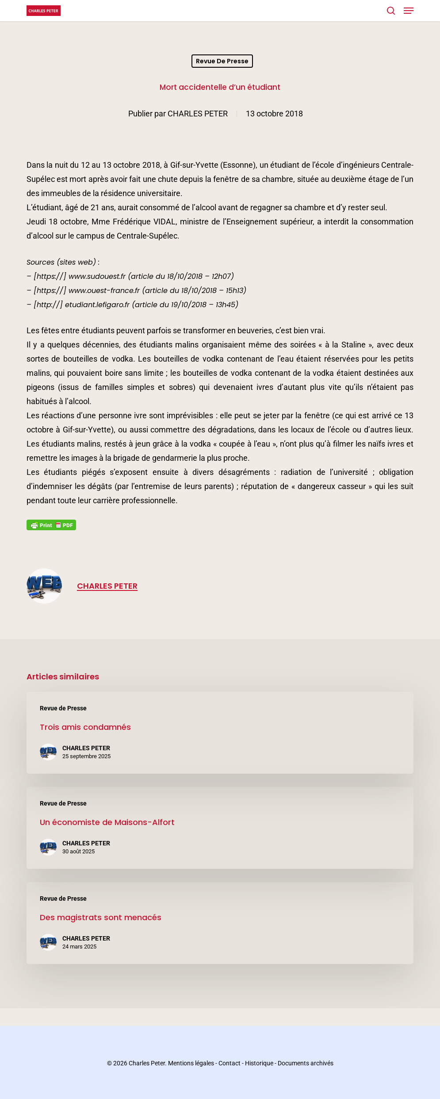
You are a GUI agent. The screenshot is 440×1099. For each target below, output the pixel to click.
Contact (229, 1063)
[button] (408, 10)
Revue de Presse (222, 61)
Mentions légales (191, 1063)
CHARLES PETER (198, 113)
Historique (259, 1063)
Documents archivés (305, 1063)
